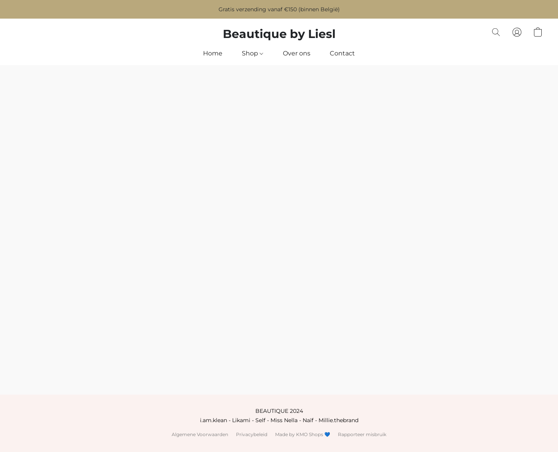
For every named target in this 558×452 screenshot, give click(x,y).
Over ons (296, 53)
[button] (279, 34)
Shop (252, 53)
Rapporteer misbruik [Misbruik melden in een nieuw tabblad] (362, 434)
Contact (342, 53)
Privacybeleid (251, 434)
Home (212, 53)
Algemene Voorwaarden (200, 434)
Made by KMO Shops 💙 (302, 434)
